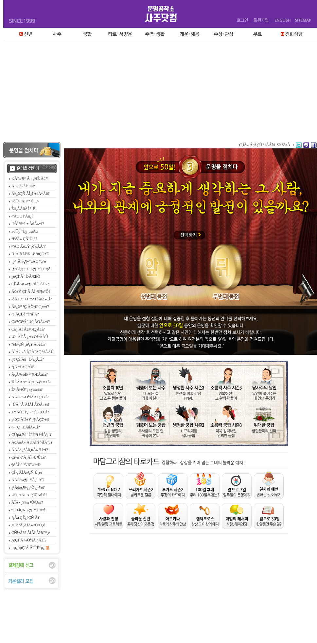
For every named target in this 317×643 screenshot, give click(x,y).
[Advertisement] (159, 93)
